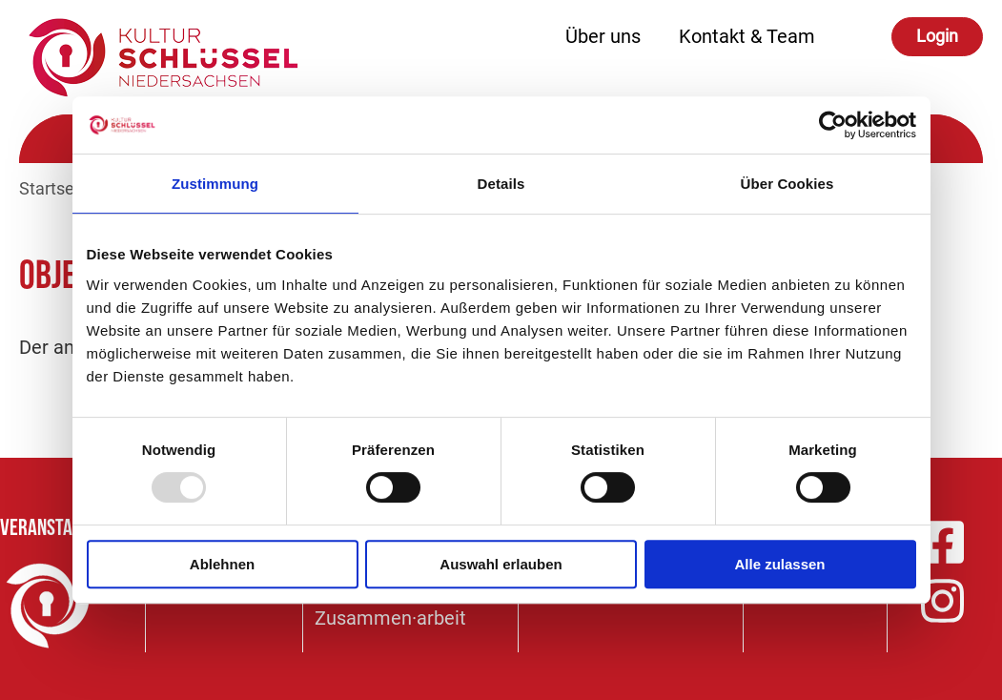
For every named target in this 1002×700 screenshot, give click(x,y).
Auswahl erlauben (501, 564)
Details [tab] (501, 183)
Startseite (56, 188)
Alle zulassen (779, 564)
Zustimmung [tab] (215, 183)
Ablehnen (222, 564)
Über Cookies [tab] (787, 183)
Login (937, 36)
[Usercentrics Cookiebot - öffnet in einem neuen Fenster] (832, 125)
